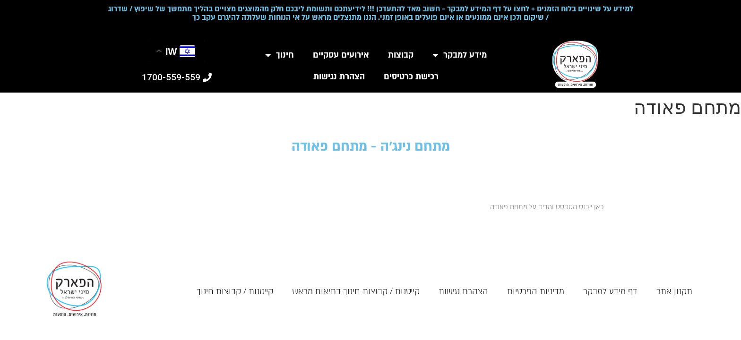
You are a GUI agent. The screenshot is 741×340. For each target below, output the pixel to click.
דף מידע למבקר (610, 291)
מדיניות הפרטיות (535, 291)
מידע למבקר (459, 55)
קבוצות (401, 55)
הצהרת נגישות (339, 76)
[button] (176, 77)
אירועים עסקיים (341, 55)
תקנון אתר (674, 291)
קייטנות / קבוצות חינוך (235, 291)
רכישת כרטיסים (411, 76)
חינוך (279, 55)
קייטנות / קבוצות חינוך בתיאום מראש (356, 291)
